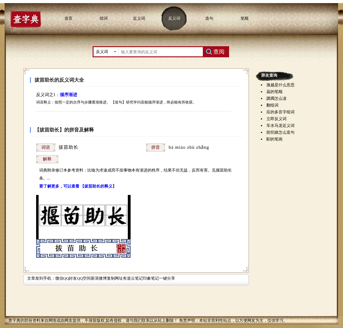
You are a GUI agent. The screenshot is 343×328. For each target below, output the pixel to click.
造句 (209, 18)
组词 (104, 18)
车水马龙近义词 (280, 125)
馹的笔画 (274, 139)
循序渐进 (68, 94)
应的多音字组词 (280, 112)
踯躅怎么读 (276, 98)
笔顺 (245, 18)
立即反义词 (276, 118)
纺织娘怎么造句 (280, 132)
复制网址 (115, 278)
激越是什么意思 (280, 85)
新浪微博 (99, 278)
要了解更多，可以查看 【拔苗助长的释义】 (77, 186)
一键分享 (167, 278)
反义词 (174, 18)
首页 (69, 18)
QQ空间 (84, 278)
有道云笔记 (133, 278)
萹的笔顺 (274, 91)
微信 (59, 278)
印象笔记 (151, 278)
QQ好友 (70, 278)
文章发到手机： (41, 278)
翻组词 (272, 105)
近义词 (139, 18)
